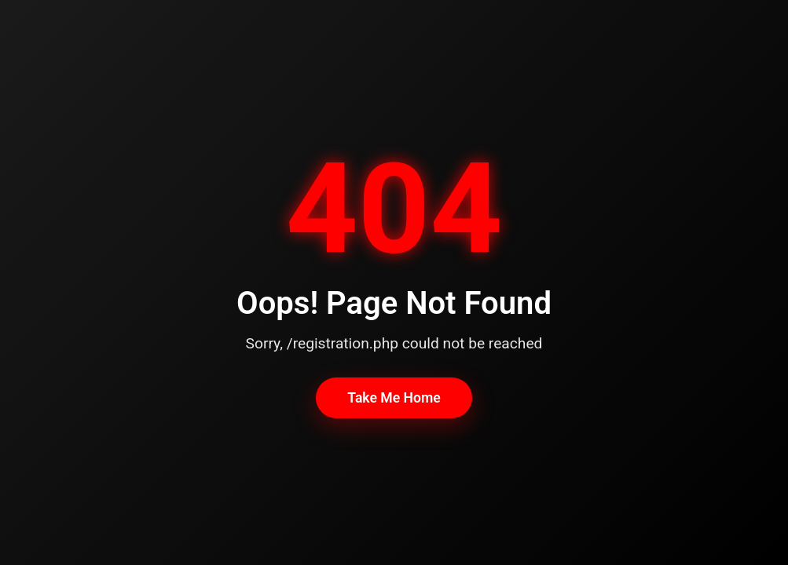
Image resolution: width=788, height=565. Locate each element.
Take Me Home (393, 398)
